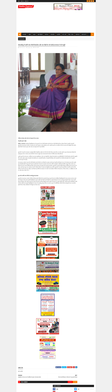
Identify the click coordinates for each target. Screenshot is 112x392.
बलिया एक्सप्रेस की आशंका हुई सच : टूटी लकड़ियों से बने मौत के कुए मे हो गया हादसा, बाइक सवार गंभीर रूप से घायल (85, 157)
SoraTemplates (23, 390)
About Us (22, 1)
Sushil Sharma (33, 390)
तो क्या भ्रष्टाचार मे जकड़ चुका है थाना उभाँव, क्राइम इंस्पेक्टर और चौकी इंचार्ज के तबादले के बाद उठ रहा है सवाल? (86, 85)
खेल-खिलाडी (40, 34)
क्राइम (34, 34)
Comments (88, 95)
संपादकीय (52, 34)
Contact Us (26, 1)
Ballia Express (76, 64)
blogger (66, 375)
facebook (61, 375)
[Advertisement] (56, 22)
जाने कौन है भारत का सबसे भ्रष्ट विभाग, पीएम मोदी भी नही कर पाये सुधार (85, 90)
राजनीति (58, 34)
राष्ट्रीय (30, 34)
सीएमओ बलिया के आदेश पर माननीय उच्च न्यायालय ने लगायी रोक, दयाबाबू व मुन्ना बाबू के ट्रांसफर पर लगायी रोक (85, 73)
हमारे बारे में (84, 34)
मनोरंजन (46, 34)
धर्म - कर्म (64, 34)
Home (19, 1)
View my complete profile (76, 66)
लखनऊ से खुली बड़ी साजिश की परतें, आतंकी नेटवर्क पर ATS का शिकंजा (85, 165)
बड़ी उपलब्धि (37, 47)
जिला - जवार (70, 34)
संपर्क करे (77, 34)
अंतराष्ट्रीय (24, 34)
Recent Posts (77, 95)
